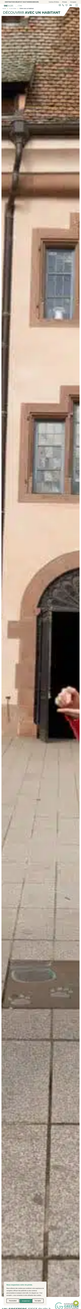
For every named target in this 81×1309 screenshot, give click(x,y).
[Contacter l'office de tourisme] (60, 5)
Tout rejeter (25, 1301)
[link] (63, 5)
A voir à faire (12, 8)
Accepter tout (38, 1301)
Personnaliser (13, 1301)
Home (4, 8)
